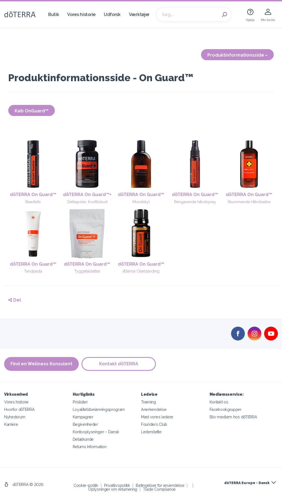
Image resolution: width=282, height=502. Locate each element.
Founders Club (154, 424)
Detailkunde (83, 439)
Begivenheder (85, 424)
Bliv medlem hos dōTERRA (233, 416)
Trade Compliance (159, 489)
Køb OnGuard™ (31, 110)
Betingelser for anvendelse (160, 485)
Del (14, 300)
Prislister (80, 402)
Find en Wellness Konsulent (41, 363)
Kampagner (83, 416)
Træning (148, 402)
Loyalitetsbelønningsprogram (99, 409)
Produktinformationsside (237, 55)
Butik (53, 14)
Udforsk (112, 14)
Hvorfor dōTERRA (19, 409)
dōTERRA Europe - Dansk (246, 483)
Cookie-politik (86, 485)
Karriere (11, 424)
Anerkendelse (153, 409)
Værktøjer (139, 14)
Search (224, 14)
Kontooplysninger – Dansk (96, 431)
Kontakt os (219, 402)
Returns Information (90, 446)
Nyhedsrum (14, 416)
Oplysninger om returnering (112, 489)
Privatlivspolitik (117, 485)
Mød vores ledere (157, 416)
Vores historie (81, 14)
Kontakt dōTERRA (118, 363)
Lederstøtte (151, 431)
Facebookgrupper (226, 409)
